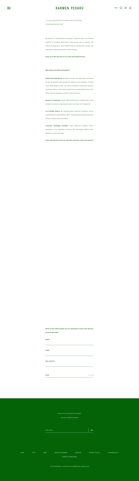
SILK (33, 452)
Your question (50, 361)
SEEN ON (78, 452)
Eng (116, 8)
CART (45, 452)
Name (48, 339)
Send (47, 375)
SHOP (22, 452)
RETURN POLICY (113, 452)
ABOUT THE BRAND (61, 452)
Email (48, 350)
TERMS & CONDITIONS (69, 457)
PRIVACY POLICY (94, 452)
